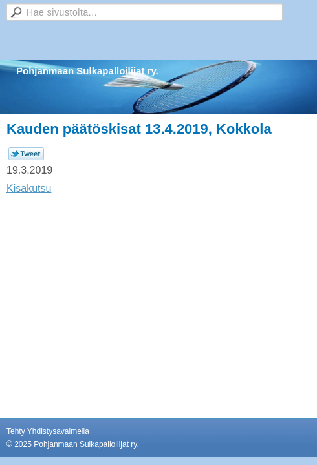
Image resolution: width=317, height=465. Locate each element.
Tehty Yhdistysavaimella (47, 431)
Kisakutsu (28, 188)
